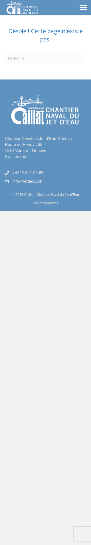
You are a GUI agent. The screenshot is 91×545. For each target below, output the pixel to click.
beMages (51, 203)
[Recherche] (45, 58)
